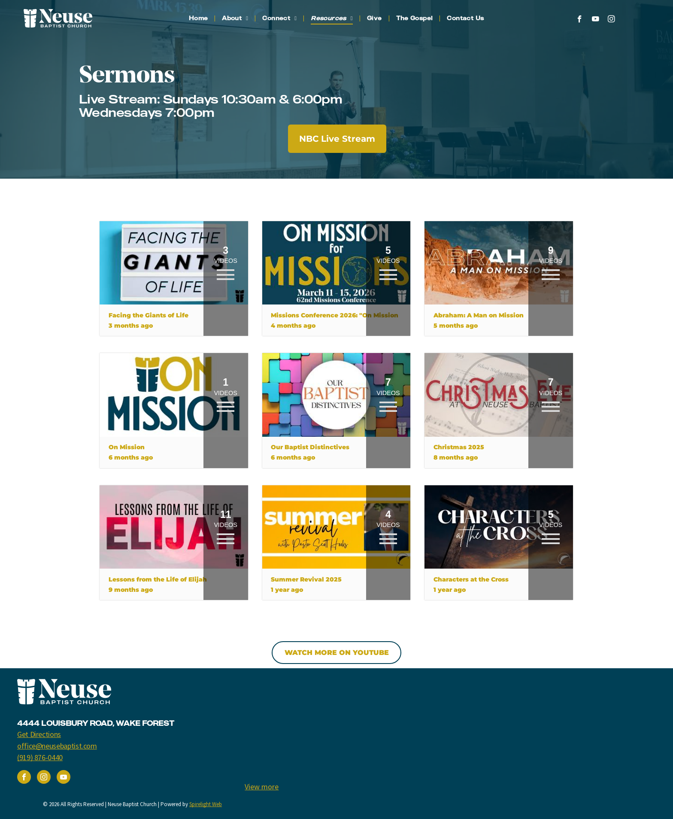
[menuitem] (199, 18)
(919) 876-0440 (40, 757)
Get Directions (39, 734)
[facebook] (579, 20)
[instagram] (611, 20)
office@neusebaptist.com (57, 746)
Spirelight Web (205, 804)
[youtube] (595, 20)
